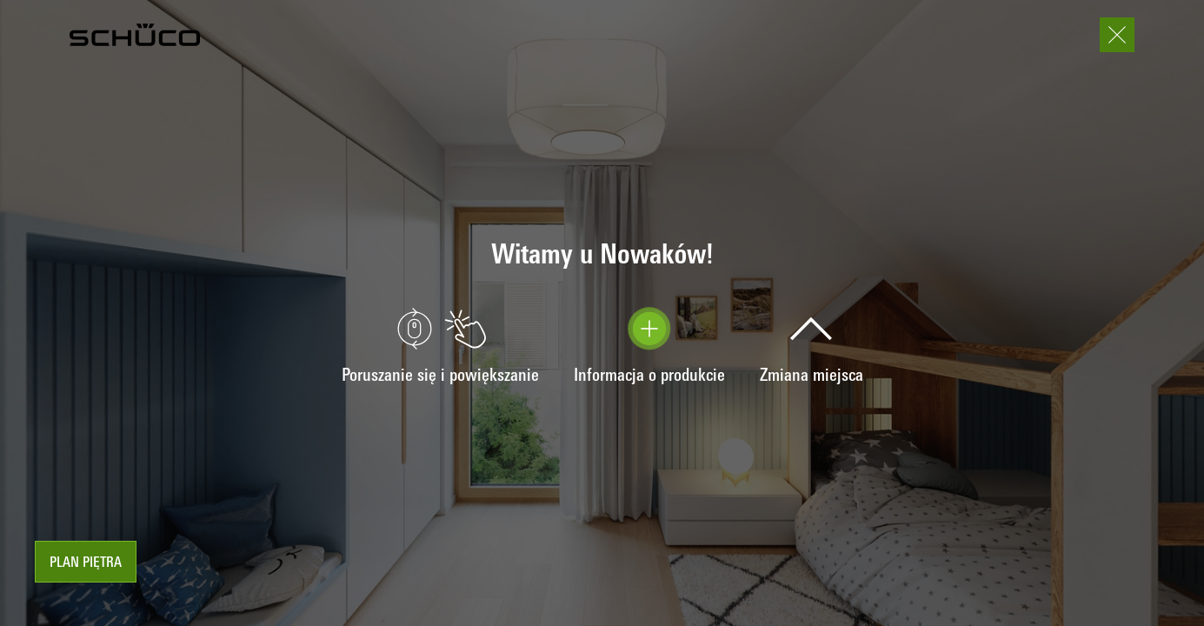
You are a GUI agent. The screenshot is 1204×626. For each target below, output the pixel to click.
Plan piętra (86, 563)
